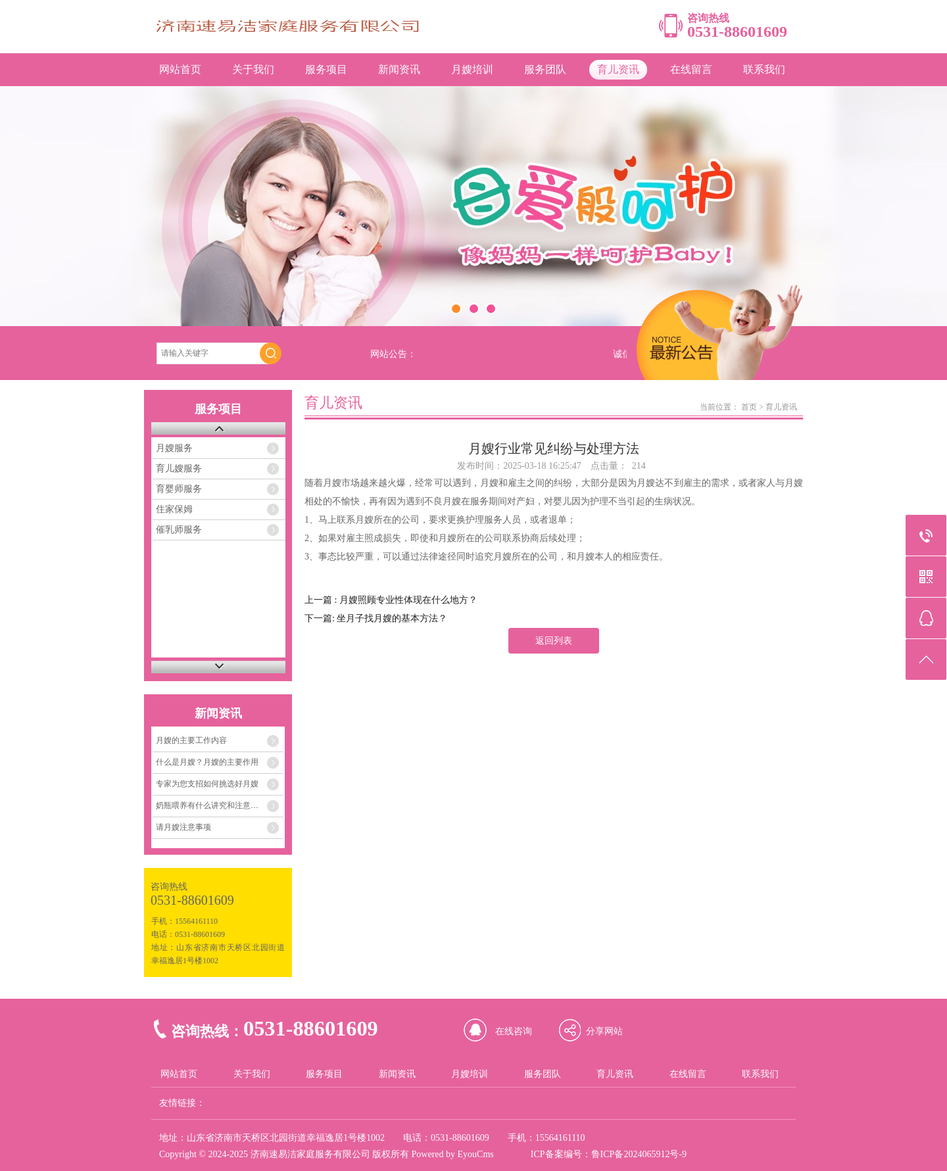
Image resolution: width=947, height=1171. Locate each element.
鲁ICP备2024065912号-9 (639, 1154)
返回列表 (553, 641)
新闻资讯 (399, 69)
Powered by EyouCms (451, 1154)
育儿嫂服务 (179, 468)
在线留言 (691, 69)
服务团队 (545, 69)
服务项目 (326, 69)
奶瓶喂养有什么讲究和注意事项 (211, 805)
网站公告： (393, 354)
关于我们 (253, 69)
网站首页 (180, 69)
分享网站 (604, 1031)
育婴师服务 (179, 489)
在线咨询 (513, 1031)
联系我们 (764, 69)
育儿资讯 (618, 69)
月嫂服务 (174, 448)
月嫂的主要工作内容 (191, 740)
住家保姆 (174, 509)
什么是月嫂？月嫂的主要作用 (207, 762)
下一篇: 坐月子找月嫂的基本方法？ (375, 618)
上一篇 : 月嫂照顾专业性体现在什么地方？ (390, 600)
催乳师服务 (179, 530)
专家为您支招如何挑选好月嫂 (207, 783)
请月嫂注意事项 (183, 827)
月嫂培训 (472, 69)
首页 (749, 407)
